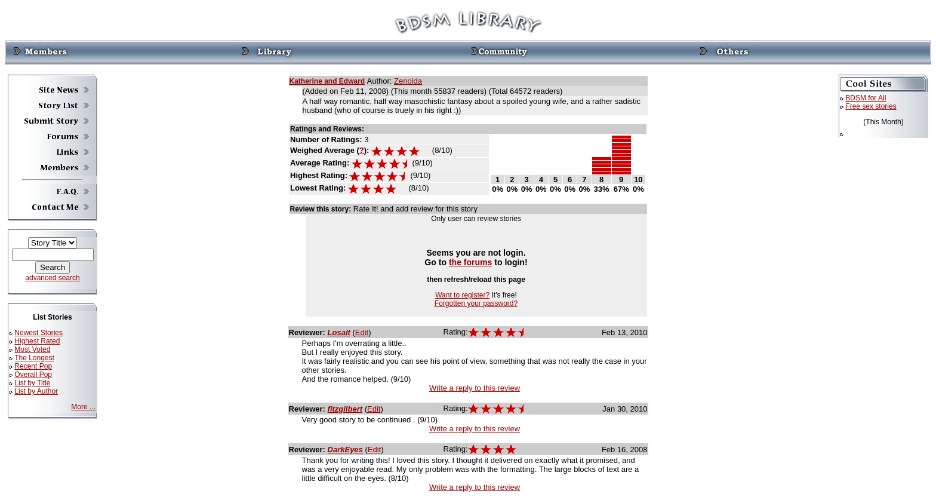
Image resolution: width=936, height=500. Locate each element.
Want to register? (462, 295)
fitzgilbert (345, 408)
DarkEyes (345, 449)
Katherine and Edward (327, 81)
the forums (470, 262)
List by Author (36, 391)
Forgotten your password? (476, 303)
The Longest (34, 358)
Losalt (339, 332)
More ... (83, 407)
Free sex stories (870, 106)
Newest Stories (38, 333)
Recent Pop (33, 366)
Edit (361, 332)
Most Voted (32, 349)
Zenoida (408, 80)
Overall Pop (33, 374)
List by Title (32, 383)
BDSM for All (865, 98)
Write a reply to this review (474, 388)
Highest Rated (37, 341)
